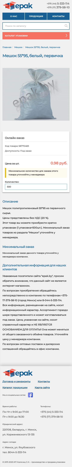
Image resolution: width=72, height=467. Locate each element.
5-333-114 (58, 3)
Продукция (36, 16)
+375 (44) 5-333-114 (51, 411)
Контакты (58, 16)
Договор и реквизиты (16, 381)
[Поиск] (66, 26)
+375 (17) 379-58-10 (51, 416)
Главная (6, 47)
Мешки (18, 47)
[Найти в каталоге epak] (36, 26)
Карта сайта (42, 387)
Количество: (12, 182)
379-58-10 (58, 7)
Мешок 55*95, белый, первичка (42, 47)
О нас (13, 16)
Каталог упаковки (37, 35)
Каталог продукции (14, 387)
